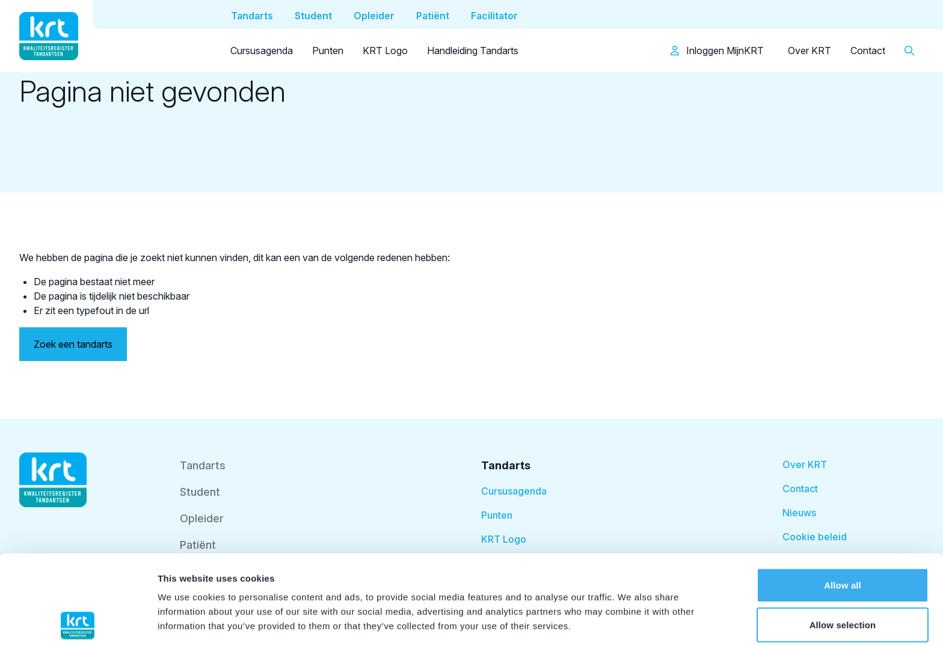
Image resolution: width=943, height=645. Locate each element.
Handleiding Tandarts (472, 51)
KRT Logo (385, 51)
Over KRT (809, 51)
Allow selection (842, 536)
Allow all (842, 497)
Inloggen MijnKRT (717, 51)
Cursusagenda (261, 51)
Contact (867, 51)
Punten (327, 51)
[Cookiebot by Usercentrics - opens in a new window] (78, 622)
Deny (842, 575)
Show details (631, 621)
